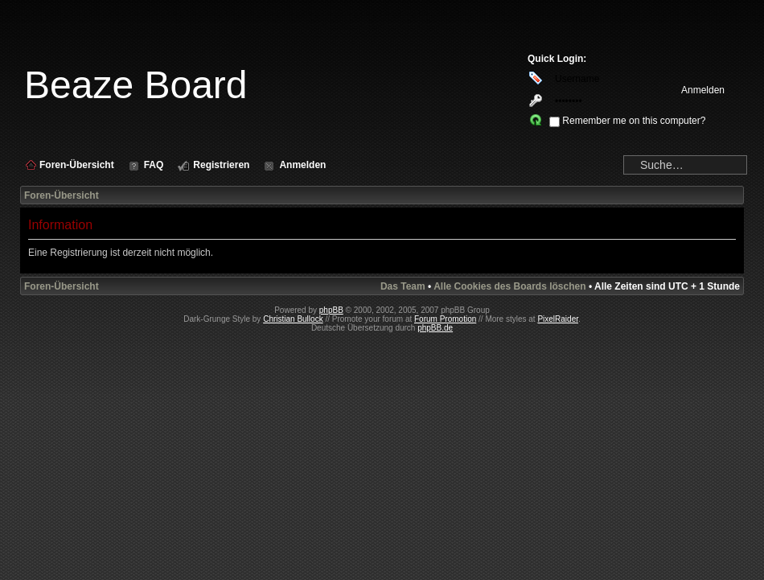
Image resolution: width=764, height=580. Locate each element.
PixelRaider (557, 319)
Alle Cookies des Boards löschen (509, 286)
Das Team (402, 286)
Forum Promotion (445, 319)
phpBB (331, 310)
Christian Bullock (292, 319)
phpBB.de (435, 327)
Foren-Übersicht (61, 195)
